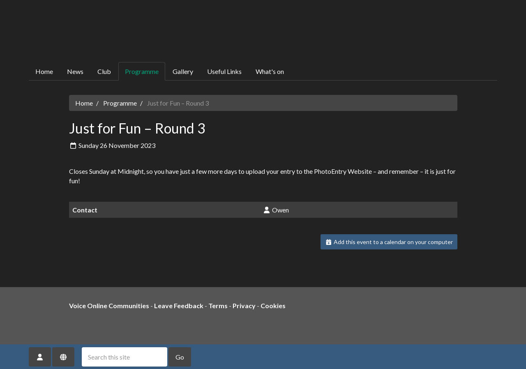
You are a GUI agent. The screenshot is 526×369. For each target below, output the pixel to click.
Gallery (183, 71)
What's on (270, 71)
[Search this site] (124, 357)
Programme (142, 71)
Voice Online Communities (109, 305)
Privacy (244, 305)
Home (44, 71)
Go (179, 357)
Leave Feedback (178, 305)
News (75, 71)
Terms (218, 305)
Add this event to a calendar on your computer (389, 241)
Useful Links (224, 71)
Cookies (273, 305)
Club (104, 71)
